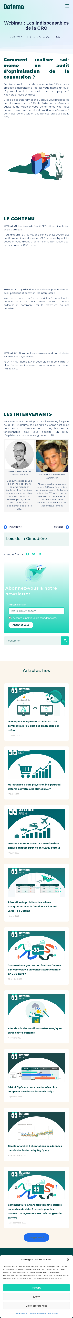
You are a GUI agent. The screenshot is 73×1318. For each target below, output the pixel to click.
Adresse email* (17, 604)
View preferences (36, 1305)
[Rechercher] (65, 640)
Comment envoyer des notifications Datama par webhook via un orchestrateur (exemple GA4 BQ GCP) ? (34, 969)
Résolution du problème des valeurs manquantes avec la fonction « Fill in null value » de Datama (32, 906)
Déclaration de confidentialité (43, 1313)
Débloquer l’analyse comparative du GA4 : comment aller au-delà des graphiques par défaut (33, 726)
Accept (36, 1287)
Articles (60, 37)
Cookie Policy (20, 1313)
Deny (36, 1296)
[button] (68, 1259)
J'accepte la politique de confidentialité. (34, 618)
